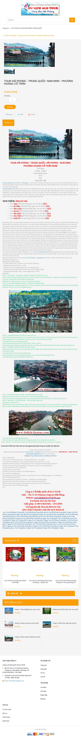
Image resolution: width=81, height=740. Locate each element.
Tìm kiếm (43, 687)
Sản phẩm (43, 669)
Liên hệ (42, 676)
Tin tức (42, 673)
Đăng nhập (43, 695)
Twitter (21, 114)
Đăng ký (43, 699)
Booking (10, 107)
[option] (13, 71)
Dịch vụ (5, 713)
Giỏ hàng (43, 691)
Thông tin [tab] (8, 123)
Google (33, 114)
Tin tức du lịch (7, 709)
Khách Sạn (6, 721)
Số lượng (7, 96)
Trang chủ (43, 665)
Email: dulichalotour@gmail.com (14, 681)
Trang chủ (6, 28)
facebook (10, 114)
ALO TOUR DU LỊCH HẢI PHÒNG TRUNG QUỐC (26, 28)
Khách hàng (6, 717)
